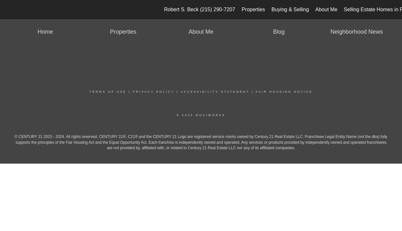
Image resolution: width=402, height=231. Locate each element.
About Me (326, 9)
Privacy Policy (153, 91)
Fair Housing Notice (284, 91)
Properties (253, 9)
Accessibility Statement (215, 91)
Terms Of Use (108, 91)
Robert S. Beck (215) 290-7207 (199, 9)
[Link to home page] (8, 9)
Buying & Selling (290, 9)
